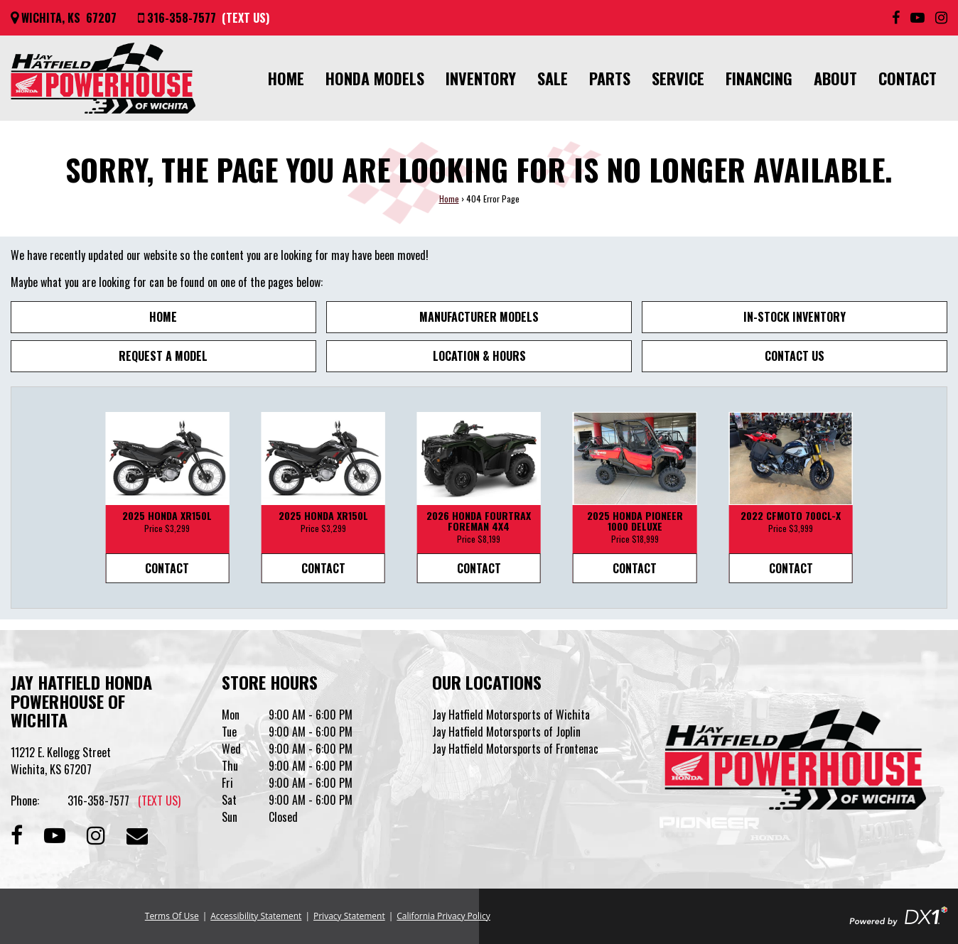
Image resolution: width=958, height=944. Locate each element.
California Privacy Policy (443, 916)
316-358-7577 (124, 800)
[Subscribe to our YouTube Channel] (917, 17)
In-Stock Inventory (794, 316)
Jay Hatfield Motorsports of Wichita (511, 714)
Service (678, 78)
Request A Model (163, 355)
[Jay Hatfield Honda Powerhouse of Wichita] (103, 78)
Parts (609, 78)
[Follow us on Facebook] (896, 17)
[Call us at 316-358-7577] (203, 18)
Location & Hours (479, 355)
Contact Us (794, 355)
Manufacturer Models (479, 316)
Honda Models (374, 78)
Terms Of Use (172, 916)
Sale (552, 78)
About (835, 78)
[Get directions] (64, 18)
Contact (907, 78)
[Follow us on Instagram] (941, 17)
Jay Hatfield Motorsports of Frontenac (515, 748)
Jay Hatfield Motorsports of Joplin (506, 731)
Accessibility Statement (255, 916)
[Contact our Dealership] (137, 834)
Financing (759, 78)
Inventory (481, 78)
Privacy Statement (349, 916)
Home (286, 78)
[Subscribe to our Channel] (54, 834)
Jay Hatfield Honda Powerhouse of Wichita (81, 700)
